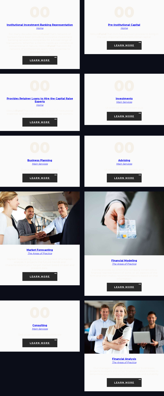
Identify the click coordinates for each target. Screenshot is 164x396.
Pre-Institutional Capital (124, 24)
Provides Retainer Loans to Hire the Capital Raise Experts (40, 100)
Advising (124, 160)
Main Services (124, 102)
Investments (124, 98)
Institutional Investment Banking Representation (40, 24)
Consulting (39, 325)
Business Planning (39, 160)
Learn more (40, 60)
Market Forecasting (40, 249)
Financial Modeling (124, 260)
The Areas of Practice (40, 253)
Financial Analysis (124, 358)
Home (39, 28)
